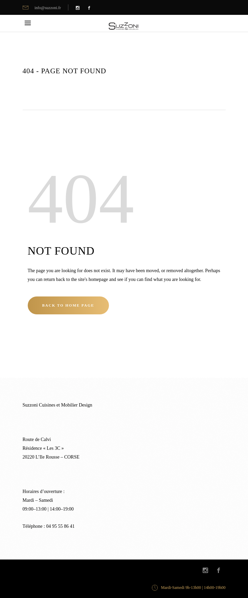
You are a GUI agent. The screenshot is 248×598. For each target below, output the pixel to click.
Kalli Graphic (83, 570)
